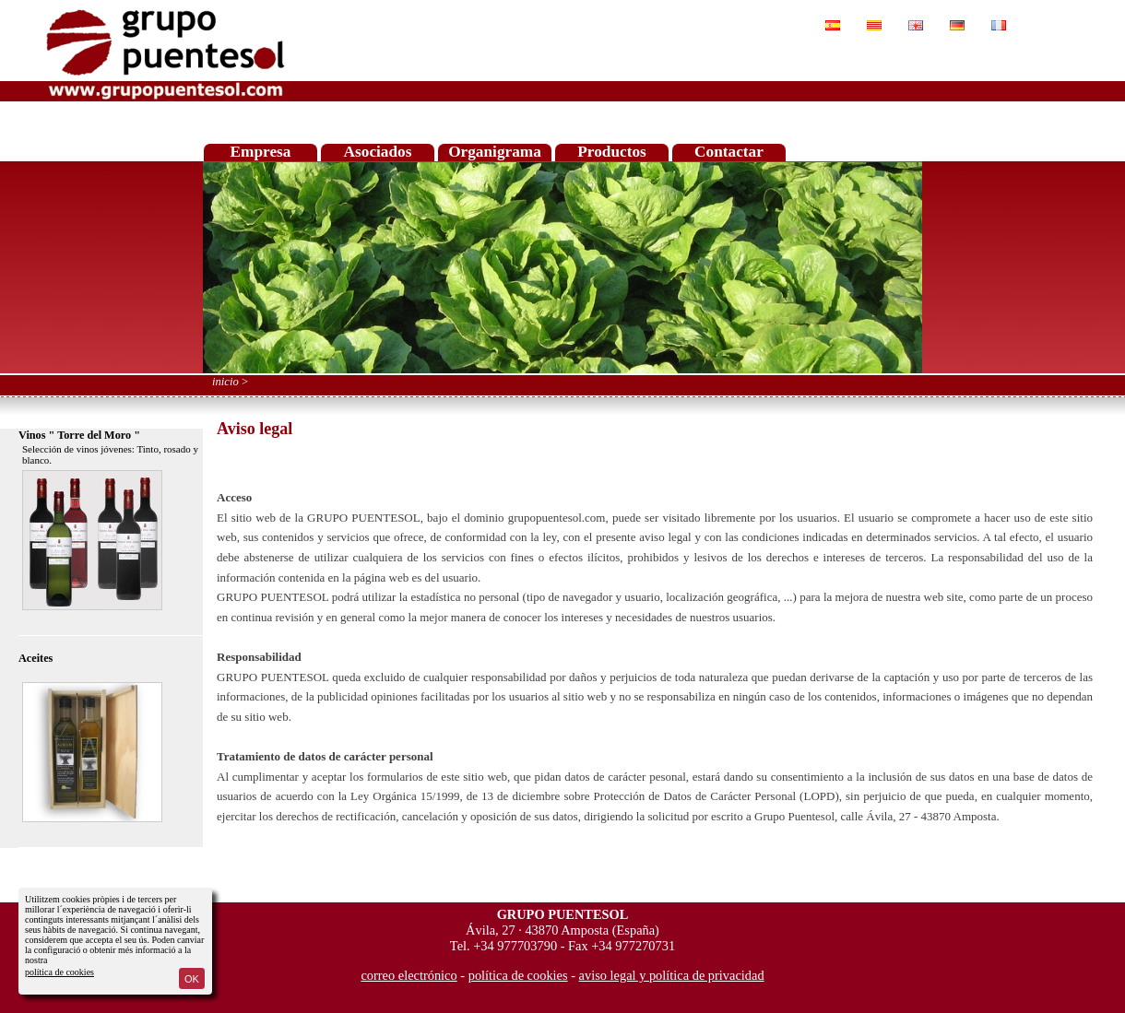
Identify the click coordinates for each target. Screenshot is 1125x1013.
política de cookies (59, 972)
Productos (611, 151)
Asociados (378, 151)
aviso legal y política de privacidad (671, 975)
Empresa (261, 151)
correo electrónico (408, 975)
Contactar (729, 151)
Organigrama (494, 151)
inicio (225, 381)
